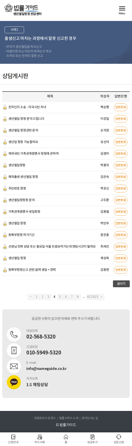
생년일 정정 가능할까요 (23, 142)
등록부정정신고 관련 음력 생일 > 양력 (32, 270)
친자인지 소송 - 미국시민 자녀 (27, 107)
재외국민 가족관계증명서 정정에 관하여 (33, 154)
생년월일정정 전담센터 (27, 14)
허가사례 (39, 442)
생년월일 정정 (17, 223)
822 (89, 297)
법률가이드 (21, 8)
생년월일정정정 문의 (21, 200)
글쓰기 (121, 284)
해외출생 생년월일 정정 (23, 177)
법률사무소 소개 (68, 418)
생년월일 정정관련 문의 (23, 130)
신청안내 (13, 442)
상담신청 (119, 442)
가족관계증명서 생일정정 (24, 212)
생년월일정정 (16, 165)
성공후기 (92, 442)
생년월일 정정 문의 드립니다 (26, 119)
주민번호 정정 (17, 188)
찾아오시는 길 (90, 418)
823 (95, 297)
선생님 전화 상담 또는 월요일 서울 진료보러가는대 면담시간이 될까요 (52, 247)
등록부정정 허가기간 (21, 235)
